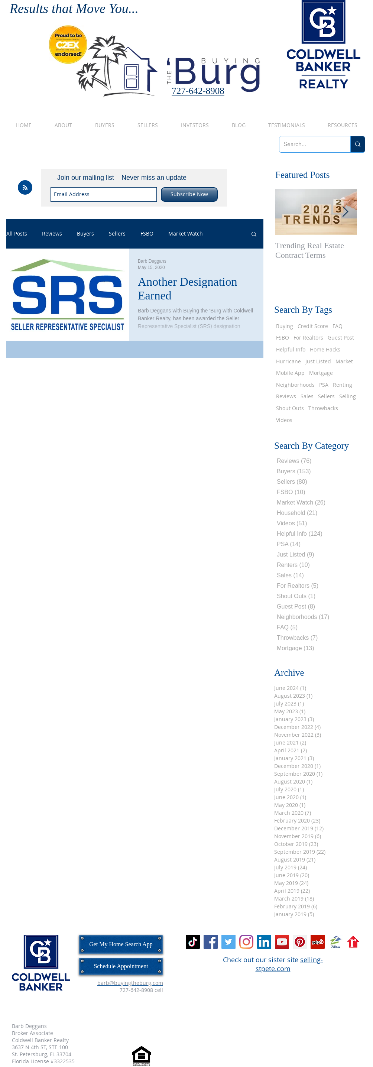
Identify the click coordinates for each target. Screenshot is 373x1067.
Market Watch (185, 234)
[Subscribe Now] (189, 194)
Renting (342, 384)
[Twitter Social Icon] (228, 942)
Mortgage (321, 372)
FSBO (146, 234)
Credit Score (313, 326)
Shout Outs (290, 408)
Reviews (52, 234)
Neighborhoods (295, 384)
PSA (323, 384)
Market (344, 361)
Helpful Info (290, 349)
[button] (253, 235)
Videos (284, 420)
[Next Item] (345, 212)
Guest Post (341, 337)
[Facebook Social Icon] (211, 942)
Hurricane (288, 361)
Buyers (85, 234)
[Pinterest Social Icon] (300, 942)
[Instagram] (246, 942)
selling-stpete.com (289, 964)
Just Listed (318, 361)
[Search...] (309, 144)
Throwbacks (323, 408)
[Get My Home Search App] (121, 944)
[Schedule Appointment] (121, 966)
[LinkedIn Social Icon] (264, 942)
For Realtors (308, 337)
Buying (284, 326)
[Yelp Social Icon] (318, 942)
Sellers (117, 234)
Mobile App (290, 372)
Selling (347, 396)
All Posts (16, 234)
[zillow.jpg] (335, 942)
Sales (307, 396)
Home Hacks (325, 349)
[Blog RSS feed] (25, 187)
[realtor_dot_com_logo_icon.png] (353, 942)
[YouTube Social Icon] (282, 942)
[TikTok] (193, 942)
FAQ (338, 326)
